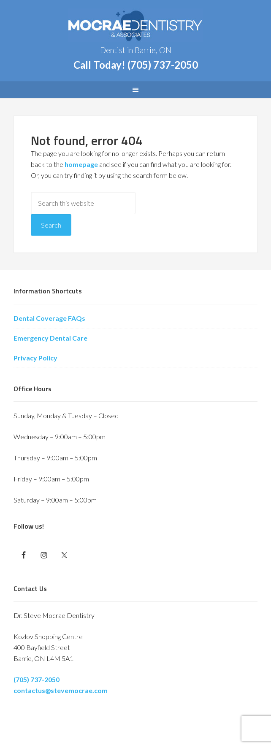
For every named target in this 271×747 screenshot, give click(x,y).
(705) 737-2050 (162, 65)
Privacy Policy (35, 358)
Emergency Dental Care (50, 338)
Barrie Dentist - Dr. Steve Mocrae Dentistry (135, 25)
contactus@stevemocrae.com (61, 690)
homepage (81, 164)
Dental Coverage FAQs (49, 318)
